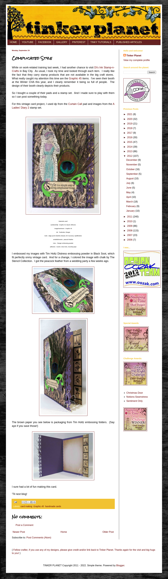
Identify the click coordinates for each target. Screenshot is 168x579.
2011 (130, 216)
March (130, 201)
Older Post (108, 532)
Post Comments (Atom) (38, 537)
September (132, 174)
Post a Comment (24, 525)
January (130, 211)
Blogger (120, 565)
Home (64, 532)
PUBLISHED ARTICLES (129, 42)
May (128, 192)
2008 (130, 230)
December (132, 160)
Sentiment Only (134, 401)
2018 (130, 128)
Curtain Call (75, 103)
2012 (130, 156)
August (130, 178)
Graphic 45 (75, 78)
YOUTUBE (27, 42)
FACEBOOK (44, 42)
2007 (130, 235)
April (129, 197)
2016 (130, 137)
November (132, 164)
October (130, 169)
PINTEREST (78, 42)
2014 (130, 146)
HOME (13, 42)
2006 (130, 239)
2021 (130, 114)
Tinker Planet (133, 55)
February (131, 206)
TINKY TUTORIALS (100, 42)
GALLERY (61, 42)
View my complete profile (136, 60)
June (129, 187)
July (128, 183)
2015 (130, 142)
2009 (130, 226)
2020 (130, 119)
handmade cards (53, 506)
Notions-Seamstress (137, 397)
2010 (130, 221)
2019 (130, 123)
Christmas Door (134, 393)
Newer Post (19, 532)
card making (26, 506)
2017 (130, 133)
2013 (130, 151)
